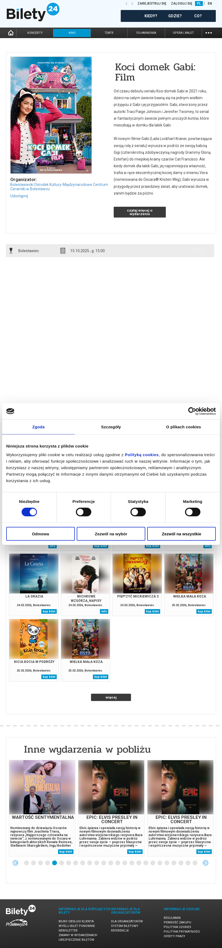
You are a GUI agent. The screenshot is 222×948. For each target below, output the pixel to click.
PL (199, 3)
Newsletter (68, 930)
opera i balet (183, 33)
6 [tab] (62, 863)
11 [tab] (97, 863)
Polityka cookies (177, 927)
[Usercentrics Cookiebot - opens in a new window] (192, 411)
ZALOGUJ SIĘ (181, 3)
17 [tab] (139, 863)
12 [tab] (104, 863)
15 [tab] (125, 863)
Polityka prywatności (182, 931)
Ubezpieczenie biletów (76, 940)
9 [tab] (83, 863)
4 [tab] (48, 863)
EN (210, 3)
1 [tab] (26, 863)
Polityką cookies (142, 454)
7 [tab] (69, 863)
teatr (109, 33)
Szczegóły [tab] (111, 427)
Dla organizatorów (127, 921)
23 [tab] (181, 863)
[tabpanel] (42, 808)
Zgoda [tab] (38, 427)
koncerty (35, 33)
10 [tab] (90, 863)
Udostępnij (19, 196)
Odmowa (40, 533)
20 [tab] (160, 863)
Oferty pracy (174, 936)
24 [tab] (188, 863)
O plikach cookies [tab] (183, 427)
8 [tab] (76, 863)
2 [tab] (33, 863)
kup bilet (100, 546)
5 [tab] (55, 863)
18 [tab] (146, 863)
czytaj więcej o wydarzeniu (139, 212)
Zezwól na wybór (111, 533)
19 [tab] (153, 863)
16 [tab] (132, 863)
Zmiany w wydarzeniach (78, 935)
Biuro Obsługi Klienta (76, 921)
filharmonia (146, 33)
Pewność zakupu (177, 922)
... (208, 32)
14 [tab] (118, 863)
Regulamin (172, 918)
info (197, 250)
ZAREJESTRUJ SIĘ (151, 3)
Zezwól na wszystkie (181, 533)
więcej (111, 697)
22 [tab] (174, 863)
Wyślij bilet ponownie (77, 926)
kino (72, 33)
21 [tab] (167, 863)
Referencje (120, 930)
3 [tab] (40, 863)
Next (205, 863)
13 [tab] (111, 863)
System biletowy (124, 926)
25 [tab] (195, 863)
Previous (15, 863)
